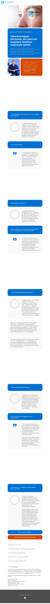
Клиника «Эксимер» (26, 509)
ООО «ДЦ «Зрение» (14, 566)
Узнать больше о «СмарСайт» (25, 532)
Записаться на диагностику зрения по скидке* (25, 537)
